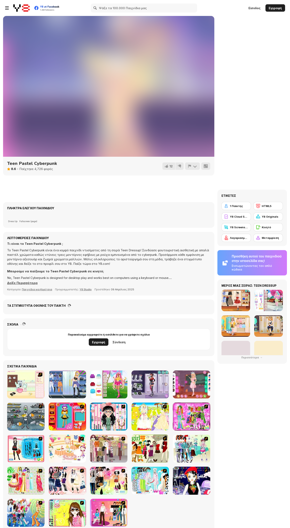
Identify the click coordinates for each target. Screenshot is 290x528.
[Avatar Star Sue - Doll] (67, 417)
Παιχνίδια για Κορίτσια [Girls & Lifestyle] (37, 289)
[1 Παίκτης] (236, 206)
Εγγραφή (275, 8)
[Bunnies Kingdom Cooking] (26, 384)
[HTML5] (268, 206)
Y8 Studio (86, 289)
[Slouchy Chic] (108, 481)
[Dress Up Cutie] (108, 417)
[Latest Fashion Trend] (26, 513)
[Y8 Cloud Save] (236, 217)
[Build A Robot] (26, 417)
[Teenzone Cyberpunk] (67, 384)
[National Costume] (26, 481)
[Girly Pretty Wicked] (191, 384)
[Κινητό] (268, 227)
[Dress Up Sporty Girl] (67, 481)
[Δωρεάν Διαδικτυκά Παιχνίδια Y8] (21, 8)
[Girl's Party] (67, 449)
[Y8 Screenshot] (236, 227)
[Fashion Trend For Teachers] (108, 449)
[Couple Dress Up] (108, 513)
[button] (22, 283)
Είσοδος (254, 8)
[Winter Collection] (191, 449)
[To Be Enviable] (67, 513)
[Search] (95, 7)
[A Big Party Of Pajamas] (150, 481)
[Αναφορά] (192, 166)
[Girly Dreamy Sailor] (108, 384)
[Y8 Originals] (268, 217)
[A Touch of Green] (191, 417)
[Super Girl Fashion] (150, 449)
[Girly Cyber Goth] (150, 384)
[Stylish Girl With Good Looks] (191, 481)
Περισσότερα (252, 357)
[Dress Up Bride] (150, 417)
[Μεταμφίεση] (268, 238)
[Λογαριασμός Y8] (236, 238)
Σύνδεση (119, 342)
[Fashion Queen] (26, 449)
